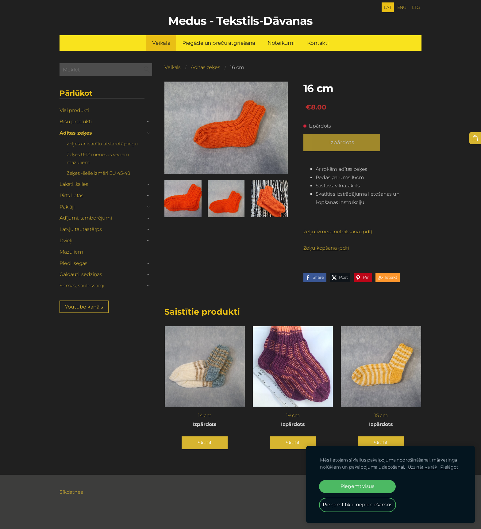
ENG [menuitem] (401, 7)
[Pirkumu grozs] (475, 138)
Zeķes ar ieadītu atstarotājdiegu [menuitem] (102, 143)
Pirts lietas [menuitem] (71, 195)
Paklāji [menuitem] (67, 206)
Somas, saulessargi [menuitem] (82, 285)
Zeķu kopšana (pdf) (326, 248)
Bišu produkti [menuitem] (76, 121)
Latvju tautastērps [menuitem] (81, 229)
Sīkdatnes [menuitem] (71, 492)
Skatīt (205, 442)
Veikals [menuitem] (161, 43)
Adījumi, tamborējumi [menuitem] (86, 217)
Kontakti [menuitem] (318, 43)
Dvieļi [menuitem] (66, 240)
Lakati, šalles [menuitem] (74, 184)
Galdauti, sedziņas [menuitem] (81, 274)
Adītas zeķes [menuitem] (76, 133)
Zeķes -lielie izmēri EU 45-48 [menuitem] (98, 173)
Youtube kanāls (84, 306)
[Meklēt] (106, 69)
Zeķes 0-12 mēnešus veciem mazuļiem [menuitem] (98, 158)
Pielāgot (449, 467)
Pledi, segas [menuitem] (73, 263)
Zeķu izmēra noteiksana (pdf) (337, 231)
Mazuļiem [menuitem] (71, 252)
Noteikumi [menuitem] (281, 43)
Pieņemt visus (358, 486)
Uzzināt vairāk (422, 467)
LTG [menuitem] (415, 7)
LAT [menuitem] (387, 7)
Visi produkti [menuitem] (74, 110)
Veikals (172, 67)
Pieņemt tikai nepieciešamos (357, 505)
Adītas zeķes (205, 67)
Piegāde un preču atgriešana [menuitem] (218, 43)
